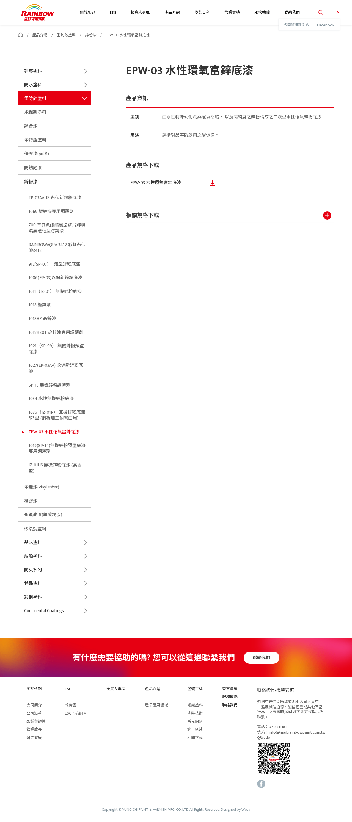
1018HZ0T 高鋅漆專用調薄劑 (56, 332)
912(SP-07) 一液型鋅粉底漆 (54, 264)
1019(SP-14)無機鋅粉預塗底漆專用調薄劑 (57, 449)
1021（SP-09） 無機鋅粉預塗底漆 (56, 349)
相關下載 (195, 738)
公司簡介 (34, 705)
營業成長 (34, 729)
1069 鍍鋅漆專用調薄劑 (51, 211)
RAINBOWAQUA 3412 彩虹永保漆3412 (57, 248)
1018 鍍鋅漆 (40, 305)
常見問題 (195, 721)
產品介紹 (172, 12)
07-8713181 (278, 727)
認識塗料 (195, 705)
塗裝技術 (195, 713)
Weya (245, 809)
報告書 (70, 705)
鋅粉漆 (91, 35)
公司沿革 (34, 713)
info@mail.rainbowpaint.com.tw (297, 732)
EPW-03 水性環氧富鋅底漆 (128, 35)
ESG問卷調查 (76, 713)
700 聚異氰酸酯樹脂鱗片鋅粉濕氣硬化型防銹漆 (57, 228)
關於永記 (87, 12)
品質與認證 (36, 721)
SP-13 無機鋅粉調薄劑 (49, 385)
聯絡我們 (292, 12)
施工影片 (195, 729)
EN (337, 12)
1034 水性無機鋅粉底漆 (51, 398)
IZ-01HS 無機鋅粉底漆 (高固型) (55, 468)
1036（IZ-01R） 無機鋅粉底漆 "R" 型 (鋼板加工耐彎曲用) (57, 415)
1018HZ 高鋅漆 (42, 319)
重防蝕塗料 (66, 35)
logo (37, 12)
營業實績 (232, 12)
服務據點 (262, 12)
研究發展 (34, 738)
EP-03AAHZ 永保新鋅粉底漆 (55, 198)
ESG (113, 12)
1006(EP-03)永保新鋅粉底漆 (55, 278)
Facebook (325, 25)
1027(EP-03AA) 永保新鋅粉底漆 (56, 368)
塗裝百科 (202, 12)
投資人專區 (140, 12)
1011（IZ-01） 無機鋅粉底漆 (55, 291)
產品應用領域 (156, 705)
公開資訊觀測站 (296, 25)
